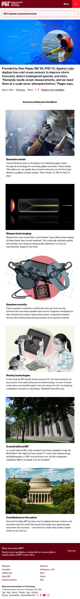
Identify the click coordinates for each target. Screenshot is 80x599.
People (22, 592)
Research (44, 566)
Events (15, 592)
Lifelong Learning (9, 580)
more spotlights (17, 552)
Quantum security (16, 304)
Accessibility (14, 595)
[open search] (76, 4)
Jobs (28, 592)
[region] (40, 290)
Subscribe (71, 551)
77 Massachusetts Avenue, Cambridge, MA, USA (22, 589)
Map (8, 592)
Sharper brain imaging (18, 233)
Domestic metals (16, 159)
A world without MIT (17, 446)
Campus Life (7, 573)
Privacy (5, 595)
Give (42, 580)
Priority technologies (18, 375)
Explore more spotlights (52, 90)
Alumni (42, 576)
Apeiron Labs (65, 68)
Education (6, 566)
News (42, 573)
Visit (4, 592)
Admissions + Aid (47, 569)
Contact (34, 592)
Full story (20, 90)
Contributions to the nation (21, 517)
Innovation (6, 569)
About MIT (6, 576)
